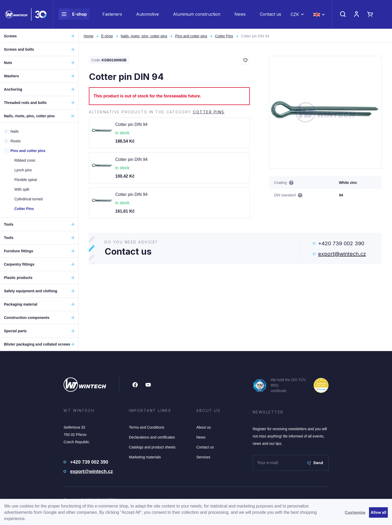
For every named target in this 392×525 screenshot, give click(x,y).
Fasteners (112, 14)
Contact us (270, 14)
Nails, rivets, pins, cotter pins (144, 36)
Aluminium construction (196, 14)
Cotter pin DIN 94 (131, 124)
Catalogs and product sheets (152, 447)
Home (88, 36)
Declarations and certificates (152, 437)
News (240, 14)
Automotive (147, 14)
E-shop (73, 14)
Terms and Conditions (146, 427)
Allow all (378, 512)
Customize (355, 512)
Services (203, 457)
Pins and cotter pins (191, 36)
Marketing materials (145, 457)
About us (203, 427)
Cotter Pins (224, 36)
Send (315, 462)
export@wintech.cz (342, 254)
